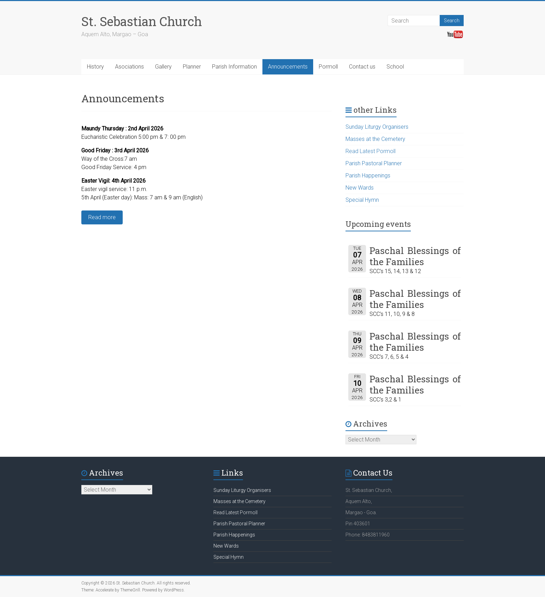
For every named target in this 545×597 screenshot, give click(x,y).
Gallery (163, 66)
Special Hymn (362, 200)
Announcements (288, 66)
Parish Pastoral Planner (373, 163)
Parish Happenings (367, 175)
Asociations (129, 66)
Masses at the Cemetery (375, 139)
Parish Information (234, 66)
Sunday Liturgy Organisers (376, 127)
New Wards (359, 187)
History (95, 66)
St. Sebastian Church (141, 21)
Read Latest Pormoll (370, 151)
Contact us (362, 66)
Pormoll (328, 66)
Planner (192, 66)
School (395, 66)
